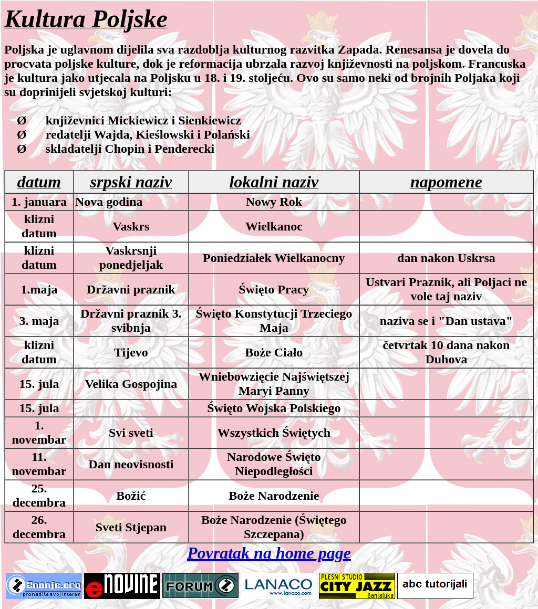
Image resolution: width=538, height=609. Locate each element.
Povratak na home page (269, 552)
